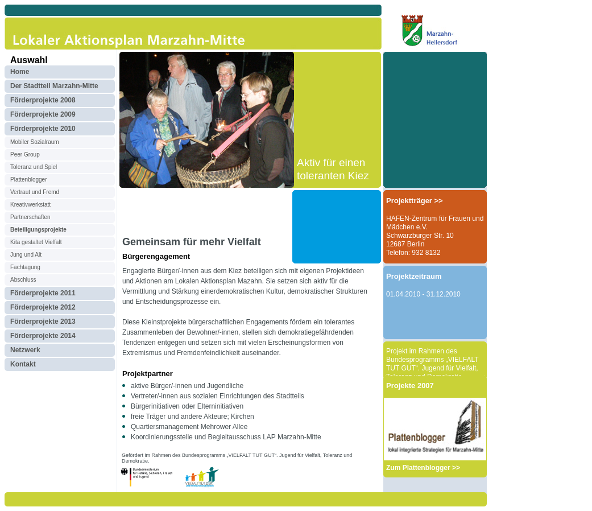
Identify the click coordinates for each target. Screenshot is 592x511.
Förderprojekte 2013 (43, 321)
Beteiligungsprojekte (38, 229)
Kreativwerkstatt (30, 204)
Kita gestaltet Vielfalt (35, 242)
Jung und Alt (26, 255)
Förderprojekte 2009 (43, 114)
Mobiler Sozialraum (34, 142)
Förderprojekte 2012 (43, 307)
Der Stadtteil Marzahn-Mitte (54, 86)
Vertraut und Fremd (34, 192)
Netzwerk (25, 350)
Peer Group (25, 154)
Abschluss (23, 280)
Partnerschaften (30, 217)
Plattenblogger (28, 179)
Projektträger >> (414, 200)
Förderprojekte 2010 (43, 129)
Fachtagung (25, 267)
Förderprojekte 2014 (43, 336)
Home (19, 72)
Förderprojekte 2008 (43, 100)
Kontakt (23, 364)
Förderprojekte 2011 (43, 293)
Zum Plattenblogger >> (423, 468)
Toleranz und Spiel (33, 167)
